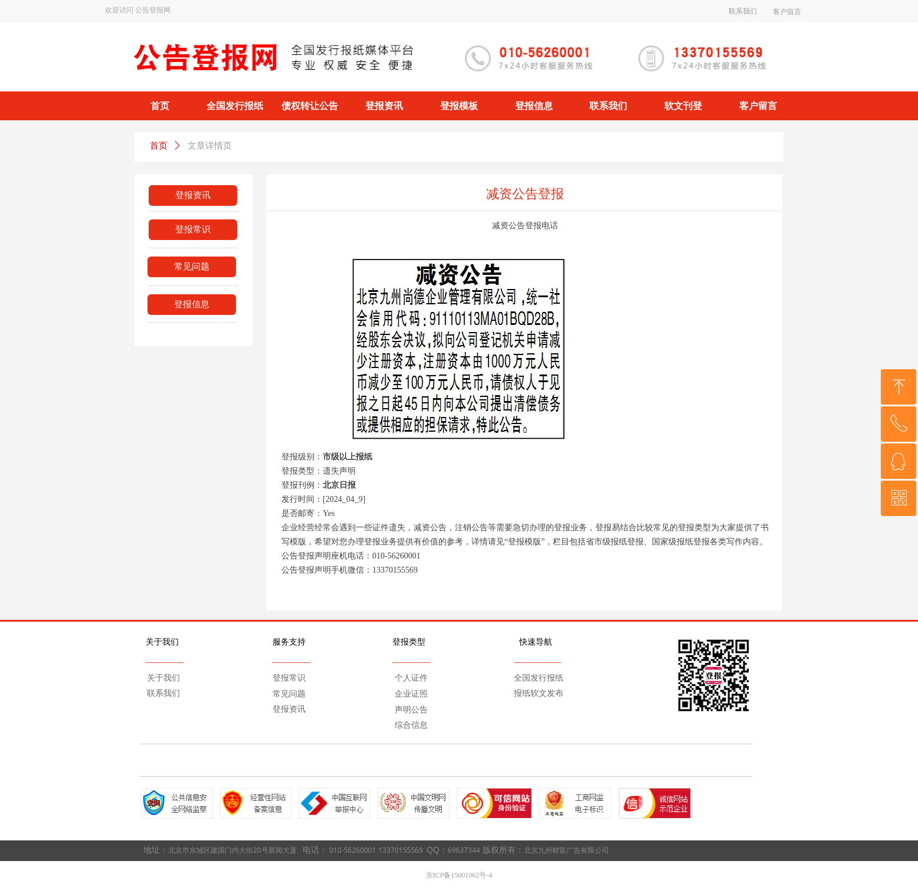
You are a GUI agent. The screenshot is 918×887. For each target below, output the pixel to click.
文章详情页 (210, 145)
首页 (159, 145)
